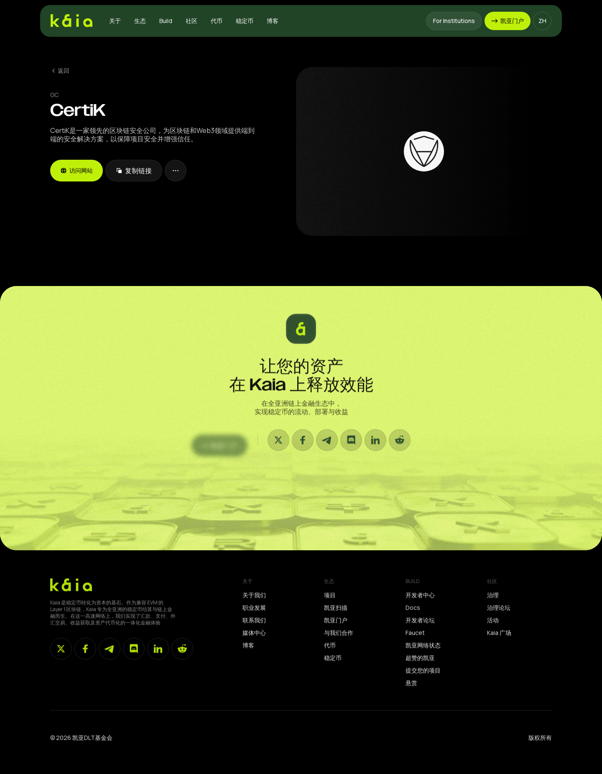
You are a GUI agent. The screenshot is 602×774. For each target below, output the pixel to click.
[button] (115, 21)
